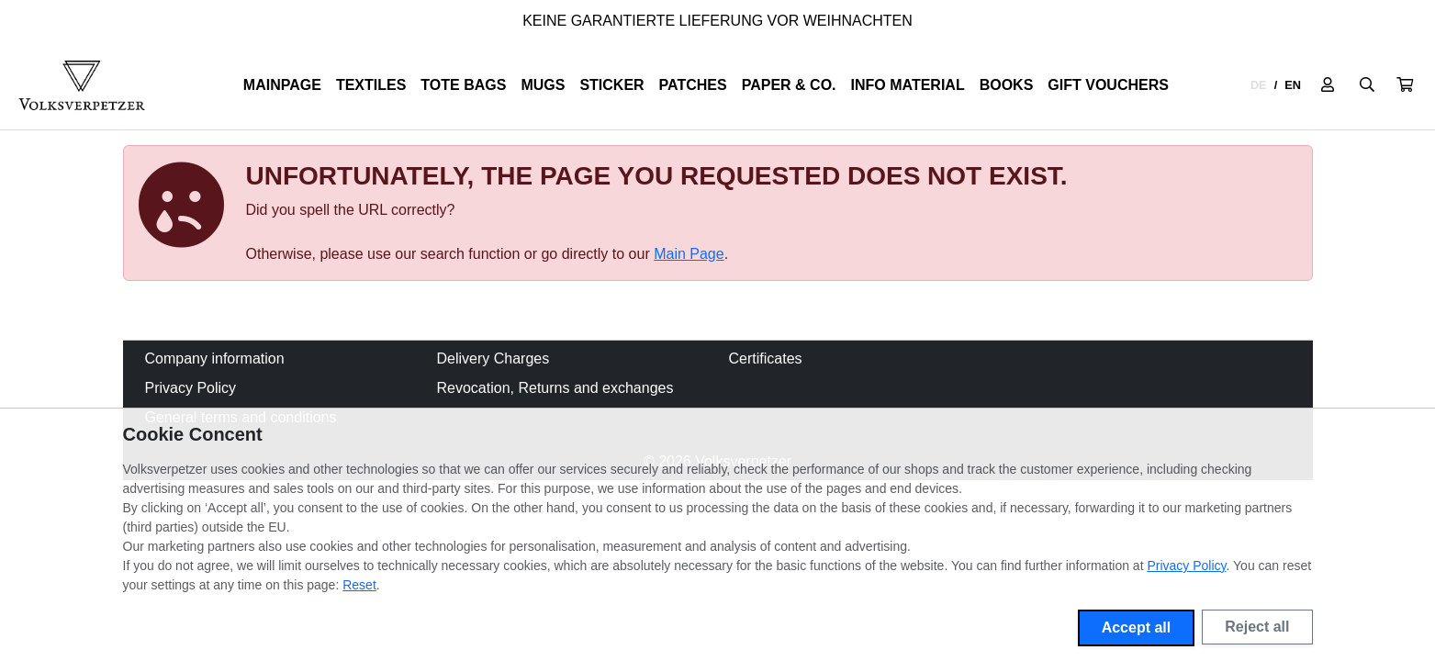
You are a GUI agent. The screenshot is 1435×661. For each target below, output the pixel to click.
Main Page (689, 254)
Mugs (543, 85)
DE (1258, 85)
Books (1007, 85)
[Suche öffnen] (1367, 85)
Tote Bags (463, 85)
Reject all (1257, 626)
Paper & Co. (789, 85)
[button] (1404, 85)
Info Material (908, 85)
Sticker (611, 85)
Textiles (371, 85)
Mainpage (282, 85)
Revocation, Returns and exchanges (555, 388)
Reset (359, 584)
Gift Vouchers (1108, 85)
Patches (693, 85)
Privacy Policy (191, 388)
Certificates (765, 358)
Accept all (1137, 627)
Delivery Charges (493, 358)
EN (1292, 85)
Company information (215, 358)
